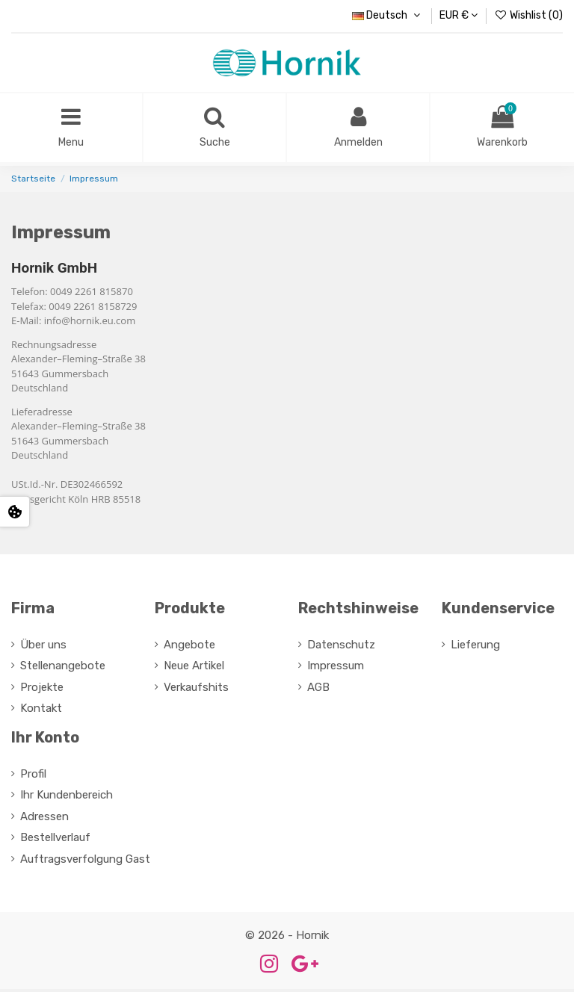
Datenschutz (341, 647)
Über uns (43, 647)
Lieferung (475, 647)
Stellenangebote (62, 668)
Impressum (335, 668)
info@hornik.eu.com (89, 323)
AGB (318, 690)
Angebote (189, 647)
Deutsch (387, 15)
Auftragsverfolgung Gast (85, 862)
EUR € (458, 15)
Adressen (44, 819)
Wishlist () (528, 15)
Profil (33, 777)
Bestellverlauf (55, 840)
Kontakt (41, 711)
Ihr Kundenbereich (66, 798)
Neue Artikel (194, 668)
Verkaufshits (196, 690)
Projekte (42, 690)
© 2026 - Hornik (287, 938)
